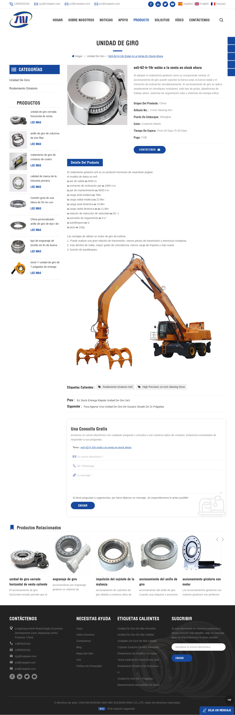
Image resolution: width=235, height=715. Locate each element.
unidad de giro (96, 56)
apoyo (124, 19)
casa (79, 628)
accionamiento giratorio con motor (201, 582)
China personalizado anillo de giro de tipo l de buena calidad (45, 222)
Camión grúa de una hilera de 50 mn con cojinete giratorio (42, 201)
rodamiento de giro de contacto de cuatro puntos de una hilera (43, 158)
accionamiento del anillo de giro (158, 582)
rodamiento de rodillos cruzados (137, 653)
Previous (217, 527)
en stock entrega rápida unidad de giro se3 (103, 400)
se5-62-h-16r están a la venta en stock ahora (106, 447)
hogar (59, 19)
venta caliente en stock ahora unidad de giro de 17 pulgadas (140, 659)
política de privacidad (89, 666)
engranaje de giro (65, 579)
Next (223, 527)
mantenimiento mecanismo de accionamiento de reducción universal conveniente (140, 685)
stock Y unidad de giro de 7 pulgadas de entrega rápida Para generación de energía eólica (45, 265)
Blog (79, 647)
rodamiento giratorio (23, 88)
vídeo (180, 19)
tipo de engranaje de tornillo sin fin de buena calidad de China (44, 244)
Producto (142, 19)
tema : (102, 447)
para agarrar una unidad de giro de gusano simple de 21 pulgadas (124, 406)
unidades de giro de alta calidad (137, 641)
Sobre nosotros (82, 19)
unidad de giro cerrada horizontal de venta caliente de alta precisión (45, 114)
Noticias (107, 19)
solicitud (163, 19)
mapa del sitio (84, 653)
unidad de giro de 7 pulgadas (135, 678)
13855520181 (22, 3)
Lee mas (36, 122)
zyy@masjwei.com (49, 3)
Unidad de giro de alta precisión (136, 628)
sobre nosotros (85, 634)
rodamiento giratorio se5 (118, 387)
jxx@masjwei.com (109, 3)
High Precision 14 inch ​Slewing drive (164, 387)
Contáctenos (200, 19)
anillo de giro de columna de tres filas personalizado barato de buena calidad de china (45, 136)
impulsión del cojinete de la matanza (115, 582)
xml (78, 659)
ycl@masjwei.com (79, 3)
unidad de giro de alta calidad (135, 634)
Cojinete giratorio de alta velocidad (138, 647)
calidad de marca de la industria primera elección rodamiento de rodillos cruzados (44, 179)
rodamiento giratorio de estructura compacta (140, 666)
